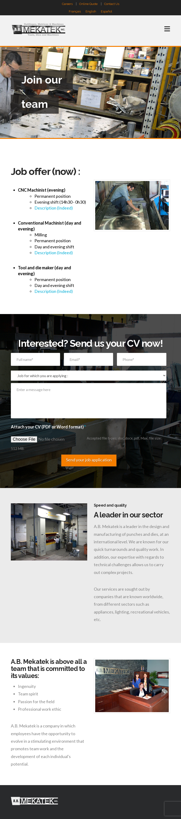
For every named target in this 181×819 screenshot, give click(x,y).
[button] (167, 23)
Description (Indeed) (53, 207)
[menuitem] (74, 11)
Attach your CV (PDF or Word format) (48, 426)
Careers (67, 4)
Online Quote (88, 4)
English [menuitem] (91, 11)
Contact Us (111, 4)
